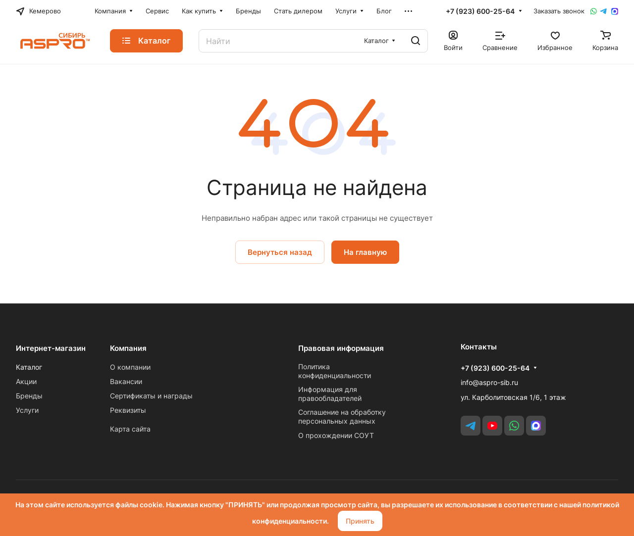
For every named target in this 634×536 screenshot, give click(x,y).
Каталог (29, 367)
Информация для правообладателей (330, 393)
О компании (130, 367)
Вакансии (126, 381)
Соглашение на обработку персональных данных (342, 416)
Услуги (27, 410)
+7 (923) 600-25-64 (480, 11)
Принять (360, 521)
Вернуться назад (280, 252)
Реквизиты (128, 410)
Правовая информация (341, 348)
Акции (26, 381)
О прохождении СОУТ (336, 435)
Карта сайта (130, 429)
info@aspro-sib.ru (489, 382)
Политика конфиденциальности (334, 371)
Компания (128, 348)
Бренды (29, 395)
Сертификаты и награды (151, 395)
